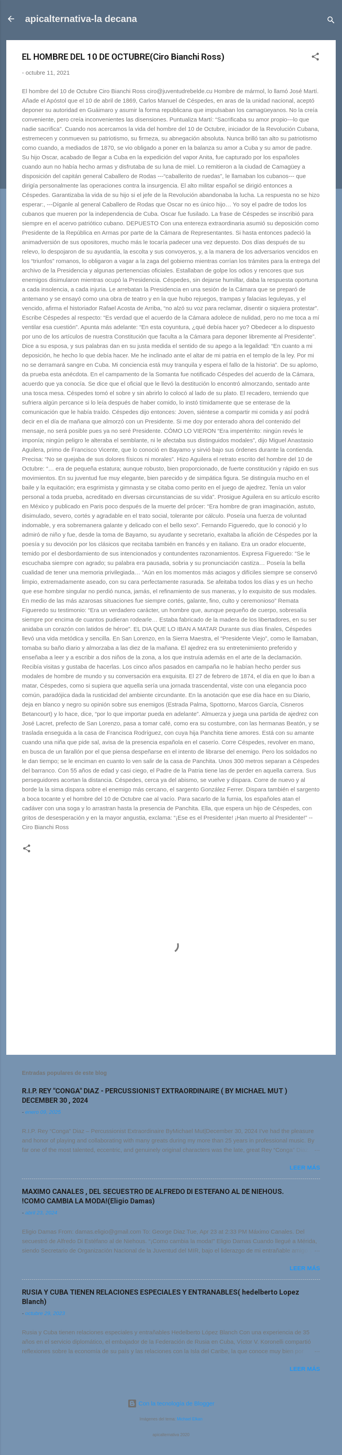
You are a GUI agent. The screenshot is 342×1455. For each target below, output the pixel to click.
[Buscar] (331, 21)
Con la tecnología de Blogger (171, 1403)
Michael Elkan (189, 1418)
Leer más (304, 1167)
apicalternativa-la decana (81, 18)
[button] (315, 58)
